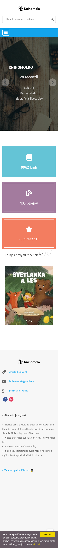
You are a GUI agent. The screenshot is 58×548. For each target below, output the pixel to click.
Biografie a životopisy (29, 98)
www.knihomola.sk (18, 372)
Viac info (37, 544)
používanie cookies (18, 390)
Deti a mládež (29, 93)
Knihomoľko (21, 67)
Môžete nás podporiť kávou (18, 470)
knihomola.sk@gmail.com (21, 381)
